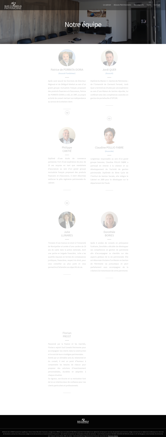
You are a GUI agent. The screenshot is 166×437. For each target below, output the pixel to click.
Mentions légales (113, 436)
